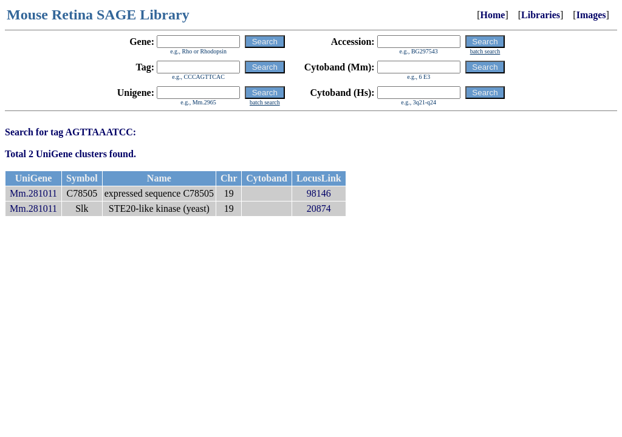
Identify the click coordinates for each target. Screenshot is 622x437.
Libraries (540, 15)
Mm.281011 (33, 193)
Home (492, 15)
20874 (319, 208)
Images (591, 15)
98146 (319, 193)
